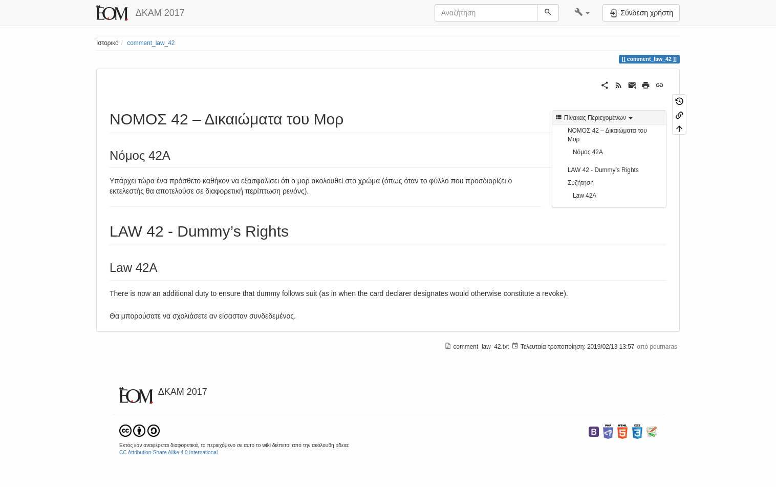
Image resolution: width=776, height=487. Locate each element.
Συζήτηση (581, 182)
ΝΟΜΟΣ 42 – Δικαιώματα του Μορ (607, 135)
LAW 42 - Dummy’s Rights (603, 170)
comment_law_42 (151, 43)
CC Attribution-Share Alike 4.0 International (168, 452)
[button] (582, 13)
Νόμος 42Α (588, 152)
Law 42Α (584, 195)
